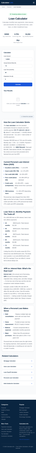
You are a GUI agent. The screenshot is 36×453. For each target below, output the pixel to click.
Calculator (7, 2)
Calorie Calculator (23, 412)
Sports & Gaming (5, 417)
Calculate (18, 84)
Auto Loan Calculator (6, 429)
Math (2, 412)
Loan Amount (7, 56)
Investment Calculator (6, 436)
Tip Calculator (4, 433)
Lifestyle (3, 419)
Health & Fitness (5, 410)
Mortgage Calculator (24, 407)
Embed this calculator (27, 116)
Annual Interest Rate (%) (10, 63)
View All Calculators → (25, 439)
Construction (4, 414)
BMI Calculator (23, 410)
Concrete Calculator (6, 431)
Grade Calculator (23, 414)
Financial (9, 7)
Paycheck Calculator (6, 427)
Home (3, 7)
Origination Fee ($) (8, 76)
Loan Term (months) (9, 69)
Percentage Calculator (25, 417)
